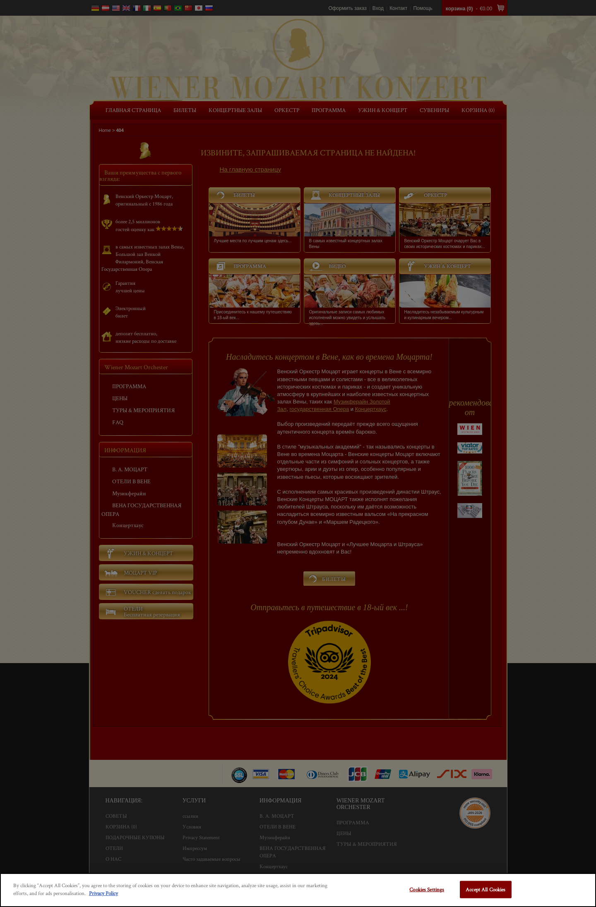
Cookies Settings (426, 889)
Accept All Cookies (485, 889)
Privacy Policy (103, 893)
